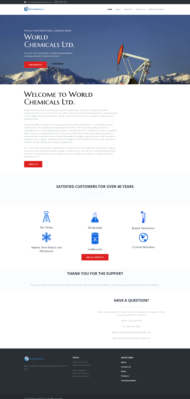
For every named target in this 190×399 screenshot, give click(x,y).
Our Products (35, 65)
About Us (33, 164)
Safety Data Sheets (156, 9)
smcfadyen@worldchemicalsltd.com (38, 2)
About (118, 9)
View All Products (95, 255)
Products (128, 9)
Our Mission (58, 65)
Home (110, 9)
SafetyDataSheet (128, 377)
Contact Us (140, 9)
